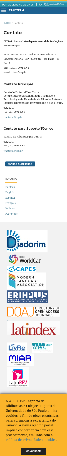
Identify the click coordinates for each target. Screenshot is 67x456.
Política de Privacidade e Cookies (31, 440)
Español (10, 197)
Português (11, 213)
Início (7, 22)
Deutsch (10, 187)
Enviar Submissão (20, 164)
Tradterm (16, 10)
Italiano (9, 208)
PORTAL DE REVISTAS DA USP (18, 5)
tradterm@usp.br (13, 117)
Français (10, 203)
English (9, 192)
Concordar (33, 451)
